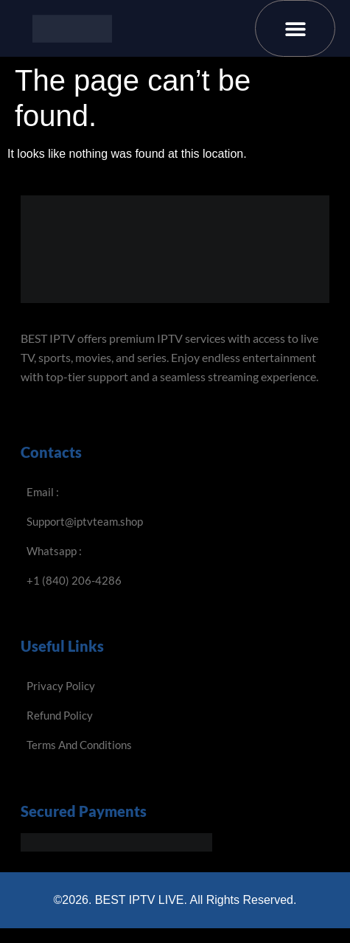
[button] (295, 28)
